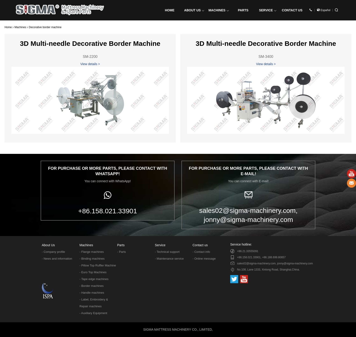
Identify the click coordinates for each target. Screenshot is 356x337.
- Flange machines (91, 251)
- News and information (57, 258)
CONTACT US (292, 10)
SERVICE (267, 10)
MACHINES (218, 10)
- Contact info (201, 251)
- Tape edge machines (94, 279)
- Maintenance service (169, 258)
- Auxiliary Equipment (93, 313)
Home (8, 27)
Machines (20, 27)
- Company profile (53, 251)
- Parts (121, 251)
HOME (169, 10)
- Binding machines (92, 258)
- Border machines (91, 286)
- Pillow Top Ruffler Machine (97, 265)
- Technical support (167, 251)
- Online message (204, 258)
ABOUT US (194, 10)
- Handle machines (91, 292)
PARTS (243, 10)
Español (323, 10)
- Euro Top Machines (92, 272)
